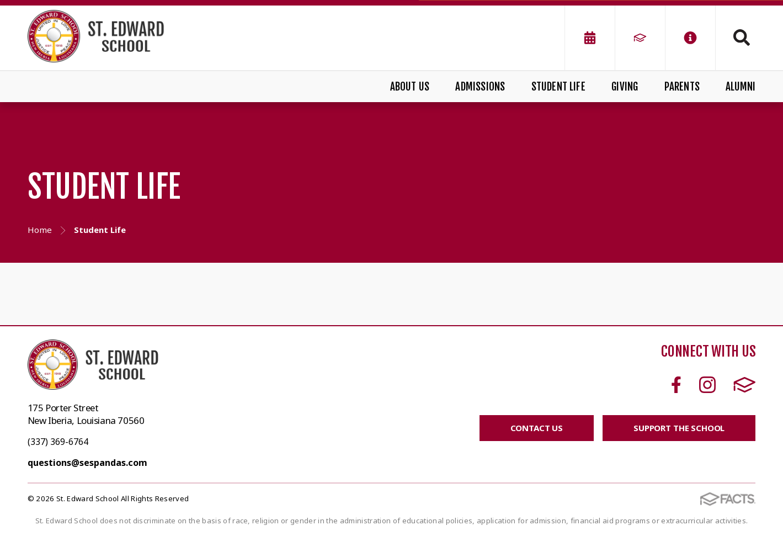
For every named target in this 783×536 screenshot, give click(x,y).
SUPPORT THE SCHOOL (679, 427)
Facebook (676, 384)
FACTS (744, 384)
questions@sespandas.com (87, 463)
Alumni (740, 86)
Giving (624, 86)
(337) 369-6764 (58, 442)
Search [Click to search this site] (741, 37)
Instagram (707, 384)
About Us (410, 86)
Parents (682, 86)
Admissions (480, 86)
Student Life (558, 86)
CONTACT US (536, 427)
